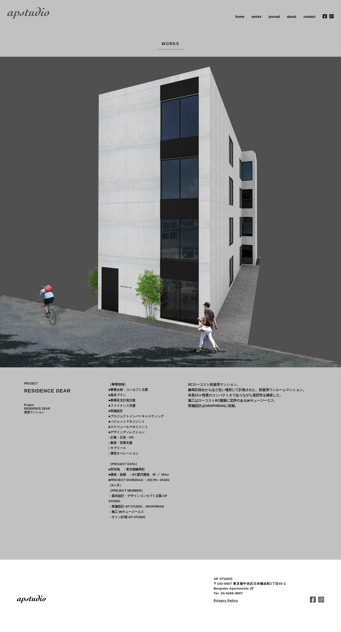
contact (309, 17)
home (239, 17)
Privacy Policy (226, 600)
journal (274, 17)
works (256, 17)
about (291, 17)
